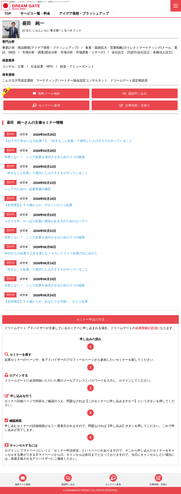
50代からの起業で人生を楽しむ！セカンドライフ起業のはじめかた (51, 253)
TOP (7, 13)
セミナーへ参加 (46, 105)
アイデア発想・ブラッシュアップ (84, 13)
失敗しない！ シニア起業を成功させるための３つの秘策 (44, 157)
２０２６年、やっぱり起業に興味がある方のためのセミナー (46, 221)
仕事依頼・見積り (134, 105)
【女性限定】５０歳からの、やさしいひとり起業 (38, 205)
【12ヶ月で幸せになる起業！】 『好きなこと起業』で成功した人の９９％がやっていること (68, 141)
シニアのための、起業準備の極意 (27, 189)
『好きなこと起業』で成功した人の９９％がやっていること (46, 173)
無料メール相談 (46, 93)
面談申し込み (135, 93)
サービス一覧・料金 (35, 13)
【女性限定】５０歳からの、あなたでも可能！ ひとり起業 (46, 301)
